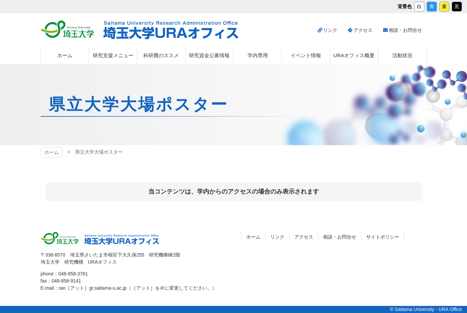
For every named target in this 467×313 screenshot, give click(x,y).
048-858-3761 (73, 273)
